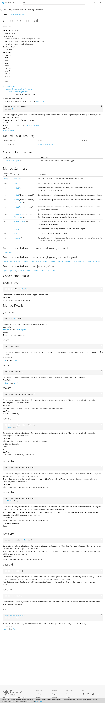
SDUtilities (7, 477)
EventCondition (9, 38)
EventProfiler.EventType (12, 50)
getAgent (57, 289)
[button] (10, 2)
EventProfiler (8, 46)
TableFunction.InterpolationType (15, 509)
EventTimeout (9, 57)
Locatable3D (8, 347)
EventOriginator (9, 42)
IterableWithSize (9, 282)
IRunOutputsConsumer (12, 263)
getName (38, 55)
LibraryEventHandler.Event (13, 309)
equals (36, 301)
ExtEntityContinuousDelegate (14, 166)
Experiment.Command (12, 69)
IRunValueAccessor (11, 267)
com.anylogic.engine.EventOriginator (50, 89)
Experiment (8, 65)
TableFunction (9, 504)
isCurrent (37, 291)
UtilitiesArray (8, 556)
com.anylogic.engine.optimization (14, 658)
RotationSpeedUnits (11, 458)
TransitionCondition (11, 537)
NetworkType (8, 378)
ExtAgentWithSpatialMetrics (14, 144)
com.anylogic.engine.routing (12, 686)
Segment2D (8, 481)
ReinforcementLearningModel (14, 447)
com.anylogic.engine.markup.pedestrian (15, 629)
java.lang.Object (39, 86)
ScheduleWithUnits (10, 469)
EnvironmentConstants (12, 30)
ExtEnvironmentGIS (11, 181)
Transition (7, 533)
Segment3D (8, 485)
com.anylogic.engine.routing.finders (15, 693)
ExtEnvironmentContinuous (13, 174)
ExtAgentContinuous (11, 125)
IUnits (6, 286)
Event (6, 34)
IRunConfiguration (10, 255)
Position (7, 412)
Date (46, 241)
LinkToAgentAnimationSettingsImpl (15, 322)
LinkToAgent (8, 313)
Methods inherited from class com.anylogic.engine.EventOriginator (56, 41)
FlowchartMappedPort (12, 224)
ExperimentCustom (11, 81)
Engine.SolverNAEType (12, 15)
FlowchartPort (9, 228)
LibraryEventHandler (11, 305)
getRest (76, 289)
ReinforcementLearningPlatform (14, 452)
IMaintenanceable (10, 239)
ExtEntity (7, 162)
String (36, 179)
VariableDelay (9, 587)
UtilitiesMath (8, 571)
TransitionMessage (11, 540)
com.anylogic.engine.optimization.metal (15, 663)
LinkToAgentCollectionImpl (13, 331)
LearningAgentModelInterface (14, 297)
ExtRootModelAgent (11, 197)
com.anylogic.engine (65, 10)
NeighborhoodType (11, 374)
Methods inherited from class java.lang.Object (49, 44)
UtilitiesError (8, 568)
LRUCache (7, 350)
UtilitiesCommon (10, 564)
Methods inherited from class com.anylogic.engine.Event (53, 39)
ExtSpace (7, 201)
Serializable (71, 102)
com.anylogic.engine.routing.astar (14, 689)
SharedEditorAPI (9, 489)
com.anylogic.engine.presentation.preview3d (15, 680)
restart (37, 60)
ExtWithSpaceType (10, 208)
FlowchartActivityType (12, 216)
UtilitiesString (8, 583)
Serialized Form (39, 131)
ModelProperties (10, 366)
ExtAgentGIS (8, 136)
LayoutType (8, 290)
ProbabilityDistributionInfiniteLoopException (15, 432)
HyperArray (8, 236)
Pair (5, 393)
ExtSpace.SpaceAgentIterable (14, 205)
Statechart (7, 500)
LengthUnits (8, 301)
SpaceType (8, 493)
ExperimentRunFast (11, 113)
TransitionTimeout (10, 548)
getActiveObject (46, 289)
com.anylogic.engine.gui (11, 614)
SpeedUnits (8, 496)
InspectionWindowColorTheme (15, 243)
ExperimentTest (9, 121)
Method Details (38, 52)
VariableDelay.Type (11, 591)
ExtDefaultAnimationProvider (14, 158)
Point (6, 405)
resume (37, 79)
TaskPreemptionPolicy (12, 525)
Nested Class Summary (41, 30)
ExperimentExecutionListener (14, 84)
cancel (36, 289)
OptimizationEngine (11, 385)
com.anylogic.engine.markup (12, 618)
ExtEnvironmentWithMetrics (14, 193)
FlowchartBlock (9, 220)
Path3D (6, 401)
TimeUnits (7, 529)
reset (36, 58)
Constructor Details (40, 47)
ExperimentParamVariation (13, 103)
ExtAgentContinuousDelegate (14, 128)
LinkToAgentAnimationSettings (15, 317)
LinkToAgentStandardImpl (13, 339)
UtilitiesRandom (9, 575)
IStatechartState (9, 278)
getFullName (66, 289)
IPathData (7, 247)
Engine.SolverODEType (12, 19)
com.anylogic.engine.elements (13, 606)
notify (60, 301)
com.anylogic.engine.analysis (12, 595)
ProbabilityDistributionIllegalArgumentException (15, 425)
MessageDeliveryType (11, 354)
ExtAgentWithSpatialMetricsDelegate (15, 149)
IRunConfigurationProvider (13, 259)
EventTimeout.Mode (11, 61)
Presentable (8, 420)
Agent (47, 161)
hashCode (52, 301)
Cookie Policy (39, 701)
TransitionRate (9, 544)
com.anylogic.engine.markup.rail (13, 641)
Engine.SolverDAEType (12, 11)
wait (73, 301)
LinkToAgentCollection (12, 327)
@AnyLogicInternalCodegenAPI (45, 653)
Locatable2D (8, 343)
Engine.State (8, 23)
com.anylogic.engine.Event (49, 92)
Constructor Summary (41, 33)
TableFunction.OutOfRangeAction (15, 516)
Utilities (6, 552)
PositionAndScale (10, 416)
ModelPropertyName (11, 370)
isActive (91, 289)
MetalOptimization (10, 358)
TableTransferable (10, 521)
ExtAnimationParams (11, 154)
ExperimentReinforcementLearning (15, 108)
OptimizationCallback (11, 381)
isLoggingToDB (47, 291)
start (36, 81)
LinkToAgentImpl (10, 335)
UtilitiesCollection (10, 560)
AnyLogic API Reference (48, 10)
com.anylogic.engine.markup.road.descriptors (15, 646)
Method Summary (39, 36)
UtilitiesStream (9, 579)
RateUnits (7, 437)
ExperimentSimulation (12, 117)
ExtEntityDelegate (10, 170)
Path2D (6, 397)
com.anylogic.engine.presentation (14, 675)
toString (67, 291)
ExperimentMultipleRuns (12, 88)
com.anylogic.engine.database (13, 602)
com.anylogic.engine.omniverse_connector (15, 653)
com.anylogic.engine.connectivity (14, 599)
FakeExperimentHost (11, 212)
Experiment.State (10, 73)
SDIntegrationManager (12, 473)
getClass (43, 301)
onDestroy (58, 291)
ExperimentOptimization (12, 99)
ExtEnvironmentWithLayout (13, 189)
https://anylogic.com (62, 125)
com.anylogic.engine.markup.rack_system (15, 636)
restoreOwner (38, 276)
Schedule (7, 466)
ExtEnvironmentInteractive (13, 185)
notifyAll (67, 301)
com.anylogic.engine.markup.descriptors (14, 623)
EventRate (7, 53)
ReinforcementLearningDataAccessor (15, 442)
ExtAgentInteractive (11, 140)
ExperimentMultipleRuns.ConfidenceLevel (15, 93)
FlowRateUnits (9, 232)
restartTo (38, 68)
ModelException (9, 362)
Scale (6, 462)
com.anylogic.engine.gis (10, 610)
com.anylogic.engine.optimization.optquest (15, 670)
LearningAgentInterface (12, 294)
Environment (8, 26)
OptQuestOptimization (12, 389)
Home (36, 10)
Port (5, 408)
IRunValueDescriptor (11, 270)
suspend (38, 76)
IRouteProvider (9, 251)
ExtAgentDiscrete (10, 132)
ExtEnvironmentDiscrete (12, 178)
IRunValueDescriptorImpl (13, 274)
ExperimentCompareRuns (13, 77)
